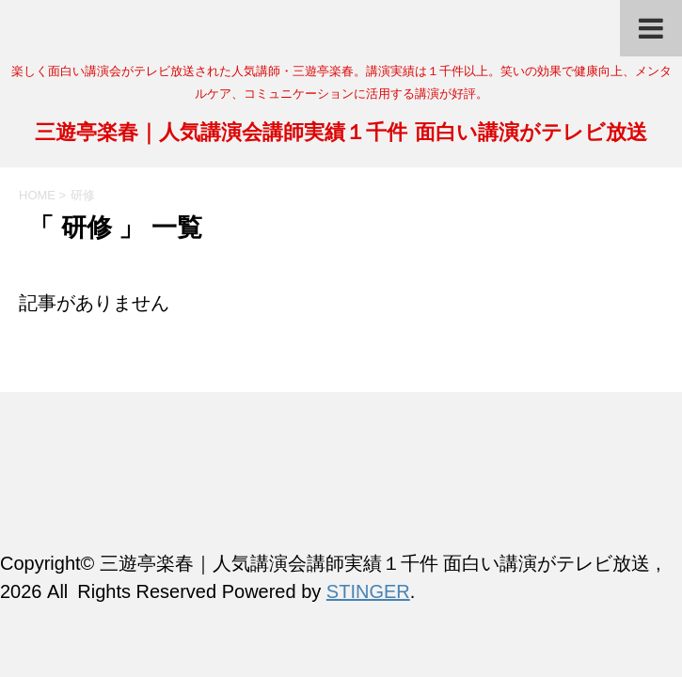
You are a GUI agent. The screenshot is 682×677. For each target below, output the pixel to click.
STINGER (368, 591)
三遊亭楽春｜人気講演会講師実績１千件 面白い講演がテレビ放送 (340, 134)
